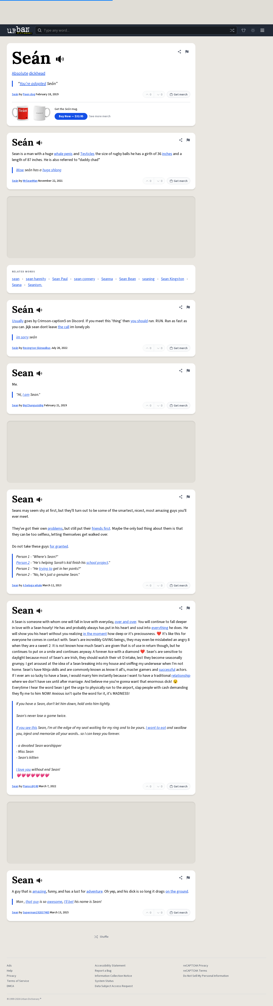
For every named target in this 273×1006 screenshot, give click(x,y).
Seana (17, 285)
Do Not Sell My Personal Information (206, 976)
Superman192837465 (36, 912)
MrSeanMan (30, 181)
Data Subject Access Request (114, 986)
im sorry (22, 337)
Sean (15, 405)
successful (167, 669)
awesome (54, 901)
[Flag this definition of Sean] (188, 370)
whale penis (63, 153)
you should (139, 321)
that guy (32, 901)
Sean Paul (60, 279)
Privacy (11, 976)
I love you (23, 769)
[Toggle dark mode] (253, 30)
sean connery (84, 279)
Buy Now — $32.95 (71, 116)
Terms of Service (18, 981)
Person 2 (23, 562)
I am (26, 394)
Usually (17, 321)
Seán (15, 94)
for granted (59, 546)
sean (15, 279)
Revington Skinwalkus (37, 348)
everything (159, 627)
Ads (9, 966)
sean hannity (36, 279)
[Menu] (262, 30)
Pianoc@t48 (30, 786)
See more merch (99, 116)
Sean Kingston (172, 279)
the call (63, 327)
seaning (148, 279)
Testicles (87, 153)
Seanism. (35, 285)
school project (97, 562)
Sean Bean (127, 279)
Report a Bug (103, 971)
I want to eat (156, 727)
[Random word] (232, 30)
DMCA (10, 986)
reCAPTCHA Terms (195, 971)
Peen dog (29, 94)
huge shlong (51, 170)
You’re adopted (33, 84)
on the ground (177, 891)
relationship (180, 675)
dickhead (37, 73)
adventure (94, 891)
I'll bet (69, 901)
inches (167, 153)
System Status (104, 981)
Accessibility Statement (110, 966)
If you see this (26, 727)
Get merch (178, 94)
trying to (45, 568)
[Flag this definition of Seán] (186, 51)
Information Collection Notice (113, 976)
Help (10, 971)
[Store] (243, 30)
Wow (20, 170)
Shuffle (101, 937)
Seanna (107, 279)
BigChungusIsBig (33, 405)
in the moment (95, 633)
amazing (39, 891)
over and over (125, 621)
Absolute (20, 73)
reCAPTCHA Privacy (195, 966)
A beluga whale (32, 585)
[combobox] (136, 30)
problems (55, 528)
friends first (101, 528)
